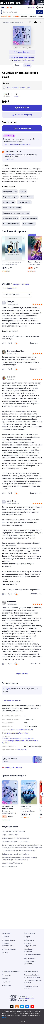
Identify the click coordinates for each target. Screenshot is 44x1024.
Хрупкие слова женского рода (7, 807)
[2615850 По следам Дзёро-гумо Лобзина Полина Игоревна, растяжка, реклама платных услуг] (22, 2)
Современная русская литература (16, 213)
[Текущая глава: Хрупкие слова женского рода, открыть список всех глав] (28, 1015)
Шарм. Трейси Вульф (9, 866)
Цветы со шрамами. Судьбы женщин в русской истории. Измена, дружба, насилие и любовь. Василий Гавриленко (22, 846)
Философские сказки (11, 224)
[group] (22, 303)
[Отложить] (22, 238)
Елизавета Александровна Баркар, (15, 739)
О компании (6, 933)
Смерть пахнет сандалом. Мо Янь (13, 831)
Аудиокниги (6, 982)
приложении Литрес (26, 998)
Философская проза (29, 218)
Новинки (24, 16)
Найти (39, 12)
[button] (7, 95)
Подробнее (9, 159)
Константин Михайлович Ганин (24, 60)
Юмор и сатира (29, 224)
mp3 (23, 750)
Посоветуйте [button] (10, 155)
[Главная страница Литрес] (6, 7)
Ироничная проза (10, 191)
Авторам (27, 937)
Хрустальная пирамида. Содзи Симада (15, 842)
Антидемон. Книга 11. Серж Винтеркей (15, 838)
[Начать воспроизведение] (41, 1015)
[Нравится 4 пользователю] (4, 369)
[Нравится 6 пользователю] (4, 343)
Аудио (27, 65)
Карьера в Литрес (8, 940)
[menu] (17, 294)
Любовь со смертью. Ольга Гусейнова (15, 854)
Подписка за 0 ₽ (6, 16)
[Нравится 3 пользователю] (4, 493)
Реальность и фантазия (12, 208)
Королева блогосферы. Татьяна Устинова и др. (18, 851)
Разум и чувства (24, 202)
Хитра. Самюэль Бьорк (10, 835)
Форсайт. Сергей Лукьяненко (12, 863)
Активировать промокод (11, 971)
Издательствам (29, 933)
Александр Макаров (9, 264)
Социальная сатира (10, 218)
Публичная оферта (31, 971)
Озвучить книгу (29, 958)
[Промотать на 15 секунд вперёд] (36, 1015)
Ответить (34, 343)
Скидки (40, 16)
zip (26, 750)
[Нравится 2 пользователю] (4, 594)
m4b (19, 750)
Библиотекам (29, 940)
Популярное (32, 16)
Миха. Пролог (26, 806)
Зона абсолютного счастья (12, 262)
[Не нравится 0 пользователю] (10, 343)
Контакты (5, 937)
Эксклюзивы (6, 985)
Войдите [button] (7, 689)
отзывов (16, 96)
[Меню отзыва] (40, 343)
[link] (19, 302)
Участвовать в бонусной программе (16, 144)
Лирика (23, 191)
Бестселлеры (6, 975)
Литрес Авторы (27, 197)
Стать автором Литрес (32, 955)
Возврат (5, 953)
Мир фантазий (8, 202)
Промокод (16, 16)
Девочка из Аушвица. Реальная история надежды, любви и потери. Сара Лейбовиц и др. (19, 859)
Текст (17, 65)
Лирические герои (10, 197)
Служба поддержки (9, 949)
